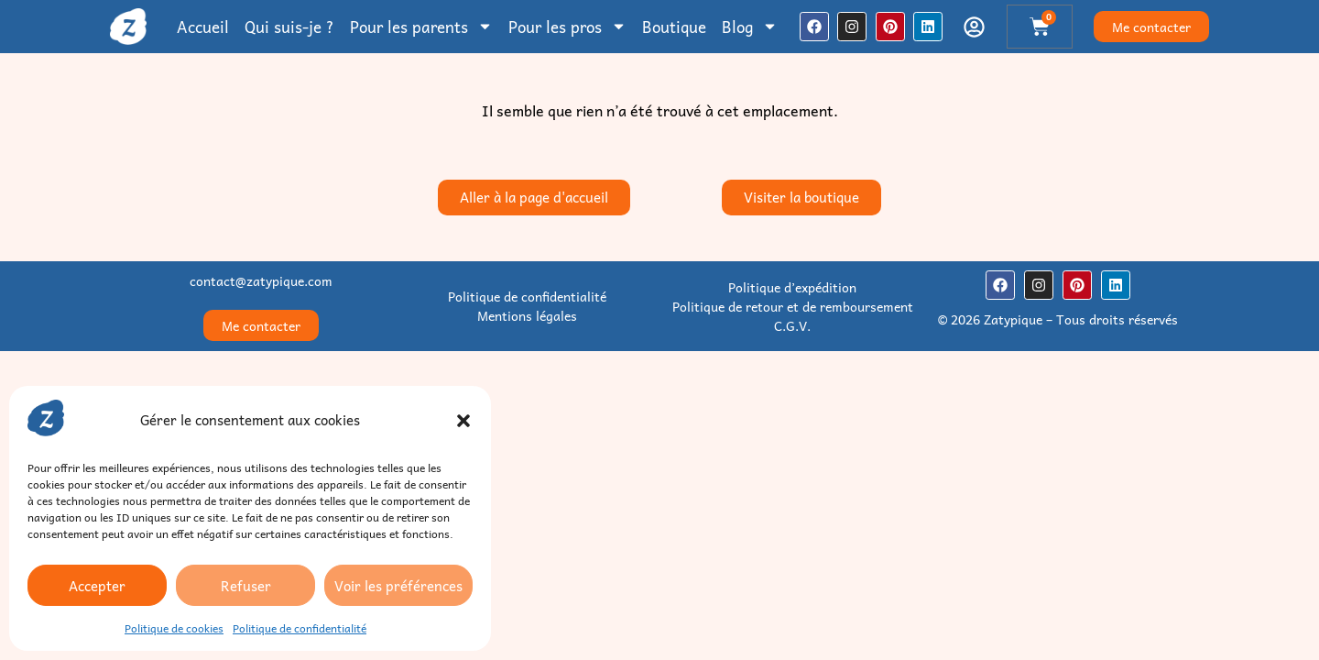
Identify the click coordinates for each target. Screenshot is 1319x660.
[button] (463, 421)
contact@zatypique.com (261, 280)
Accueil (203, 26)
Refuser (246, 586)
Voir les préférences (398, 586)
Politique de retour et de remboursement (792, 306)
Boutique (674, 26)
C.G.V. (792, 325)
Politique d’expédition (792, 287)
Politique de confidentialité (299, 628)
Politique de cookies (174, 628)
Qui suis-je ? (289, 26)
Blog (750, 26)
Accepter (97, 586)
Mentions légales (527, 315)
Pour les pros (567, 26)
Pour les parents (421, 26)
